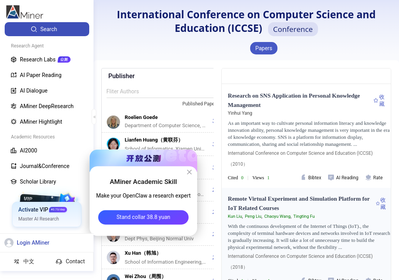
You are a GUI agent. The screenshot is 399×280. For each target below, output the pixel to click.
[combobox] (204, 104)
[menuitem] (47, 29)
